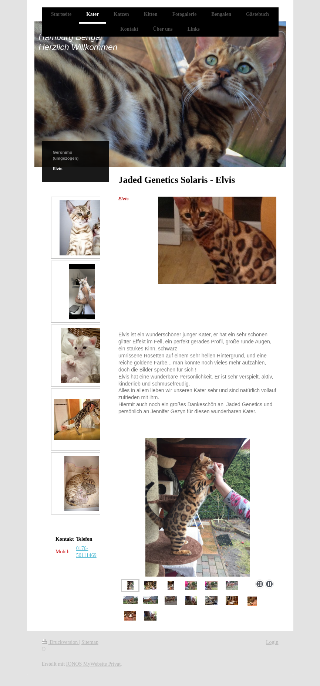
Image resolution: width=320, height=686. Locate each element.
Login (272, 642)
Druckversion (60, 642)
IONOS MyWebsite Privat (93, 664)
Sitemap (89, 642)
